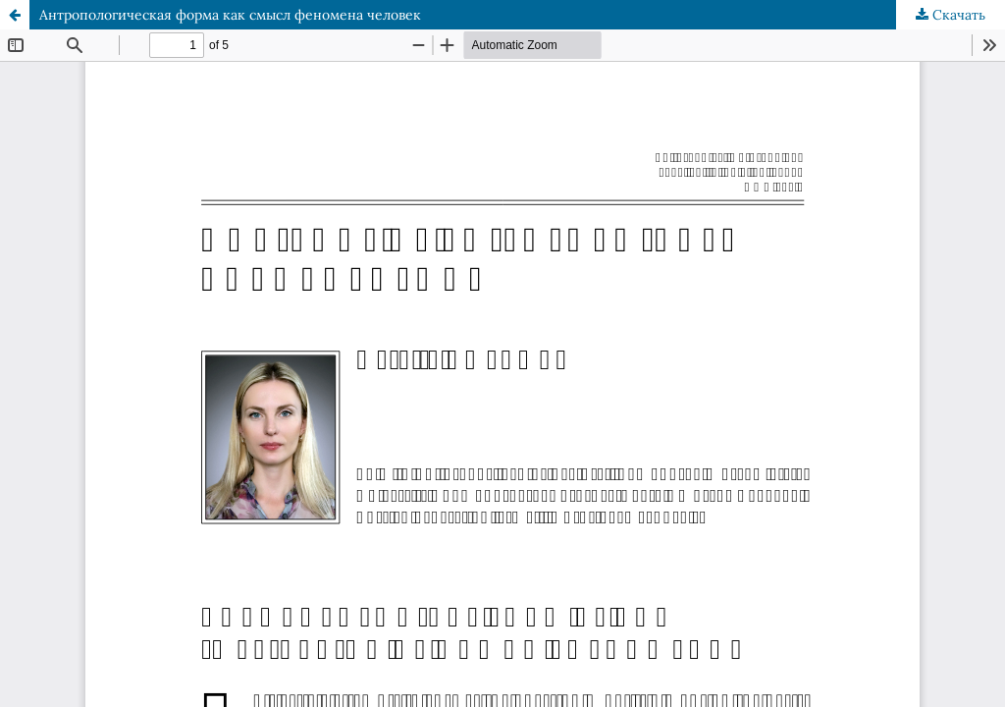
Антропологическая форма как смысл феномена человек (230, 15)
